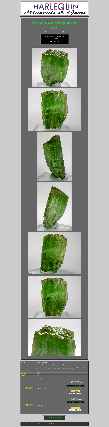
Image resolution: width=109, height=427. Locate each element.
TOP (26, 423)
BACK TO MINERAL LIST (54, 417)
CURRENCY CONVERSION (75, 385)
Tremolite (54, 38)
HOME (39, 423)
